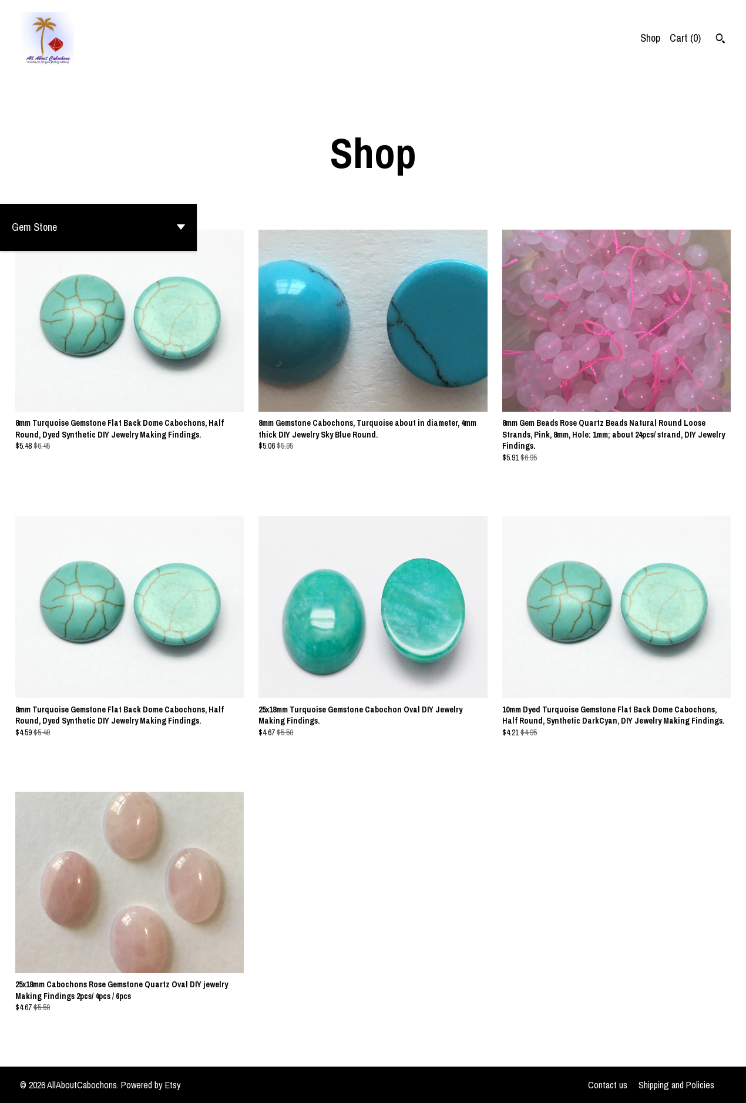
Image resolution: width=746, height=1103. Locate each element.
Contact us (607, 1084)
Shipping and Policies (676, 1084)
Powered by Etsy (151, 1084)
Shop (650, 38)
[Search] (720, 39)
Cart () (685, 38)
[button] (98, 227)
